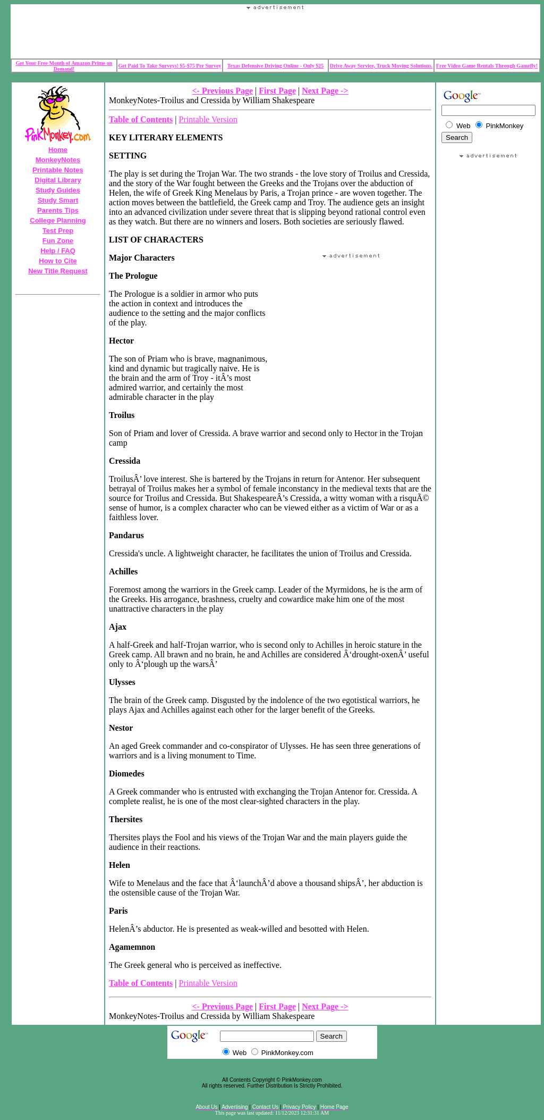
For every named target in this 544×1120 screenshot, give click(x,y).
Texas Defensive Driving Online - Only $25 (275, 66)
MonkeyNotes (58, 160)
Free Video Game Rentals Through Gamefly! (487, 66)
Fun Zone (58, 241)
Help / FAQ (57, 251)
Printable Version (208, 119)
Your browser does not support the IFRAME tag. (275, 34)
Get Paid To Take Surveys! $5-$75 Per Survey (170, 66)
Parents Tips (58, 210)
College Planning (58, 220)
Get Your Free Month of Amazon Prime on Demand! (64, 66)
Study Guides (58, 190)
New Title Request (58, 271)
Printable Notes (57, 170)
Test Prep (57, 231)
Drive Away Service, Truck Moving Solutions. (381, 66)
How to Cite (58, 261)
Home (57, 150)
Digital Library (58, 180)
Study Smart (58, 200)
